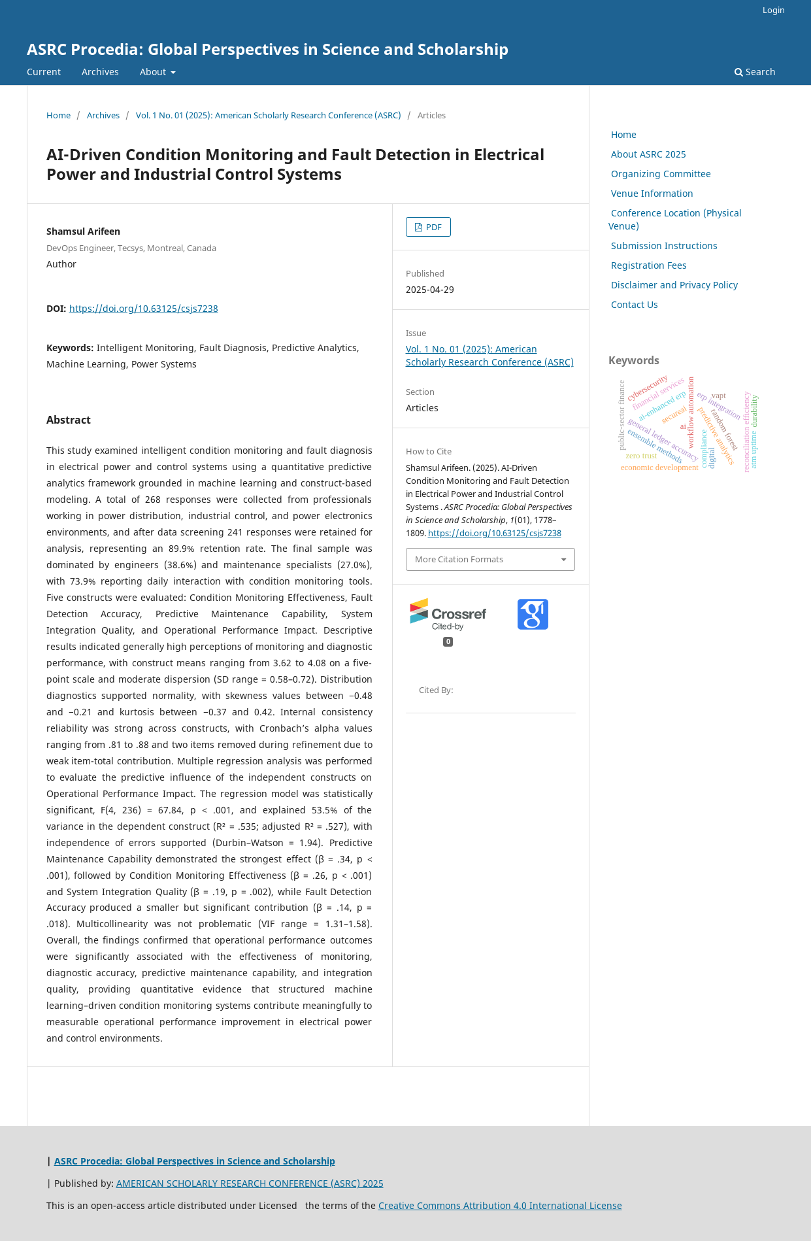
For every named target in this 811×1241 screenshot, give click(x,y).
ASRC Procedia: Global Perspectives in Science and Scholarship (267, 49)
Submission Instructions (663, 245)
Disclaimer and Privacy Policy (673, 285)
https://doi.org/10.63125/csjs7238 (143, 308)
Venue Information (650, 193)
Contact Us (633, 304)
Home (58, 115)
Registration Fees (647, 265)
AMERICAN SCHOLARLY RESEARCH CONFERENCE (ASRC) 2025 (250, 1183)
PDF (433, 227)
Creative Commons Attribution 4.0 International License (500, 1205)
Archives (100, 71)
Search (755, 71)
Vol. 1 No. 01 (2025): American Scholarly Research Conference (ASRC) (268, 115)
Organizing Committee (659, 173)
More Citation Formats (459, 559)
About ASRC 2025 (647, 154)
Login (774, 10)
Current (44, 71)
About (154, 71)
